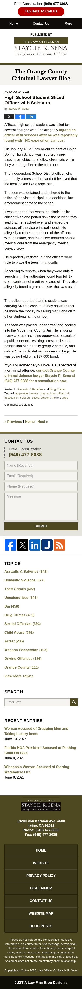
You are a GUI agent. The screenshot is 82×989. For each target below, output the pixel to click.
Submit (41, 526)
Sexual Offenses (22, 624)
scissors (25, 397)
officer (60, 393)
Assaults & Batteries (30, 389)
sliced (35, 397)
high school (48, 393)
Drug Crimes (58, 389)
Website (41, 863)
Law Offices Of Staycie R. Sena (58, 970)
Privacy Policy (41, 875)
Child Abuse (19, 632)
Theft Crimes (19, 589)
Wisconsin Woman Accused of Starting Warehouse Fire (36, 769)
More (68, 23)
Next (43, 421)
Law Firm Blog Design (40, 982)
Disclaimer (41, 888)
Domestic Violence (24, 580)
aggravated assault (27, 393)
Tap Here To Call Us (41, 11)
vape (65, 397)
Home (13, 23)
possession (11, 397)
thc (54, 397)
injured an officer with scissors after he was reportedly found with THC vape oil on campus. (40, 135)
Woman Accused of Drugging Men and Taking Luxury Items (36, 731)
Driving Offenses (23, 658)
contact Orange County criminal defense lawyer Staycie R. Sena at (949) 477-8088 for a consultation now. (39, 376)
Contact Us (41, 23)
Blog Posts (41, 926)
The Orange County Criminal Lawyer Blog (41, 44)
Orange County (21, 667)
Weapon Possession (25, 650)
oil (67, 393)
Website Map (41, 913)
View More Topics (19, 676)
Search (74, 702)
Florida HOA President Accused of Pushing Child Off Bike (40, 750)
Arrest (14, 641)
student (45, 397)
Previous (13, 421)
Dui (11, 606)
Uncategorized (21, 597)
